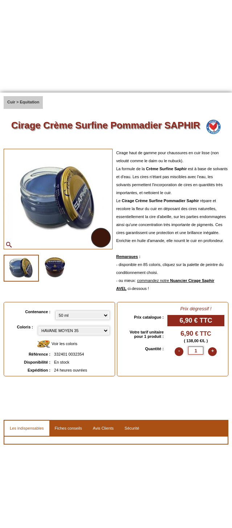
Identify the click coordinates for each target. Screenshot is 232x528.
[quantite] (195, 351)
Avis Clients (103, 428)
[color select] (73, 331)
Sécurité (132, 428)
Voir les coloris (57, 344)
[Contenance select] (82, 315)
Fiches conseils (68, 428)
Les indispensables (27, 428)
